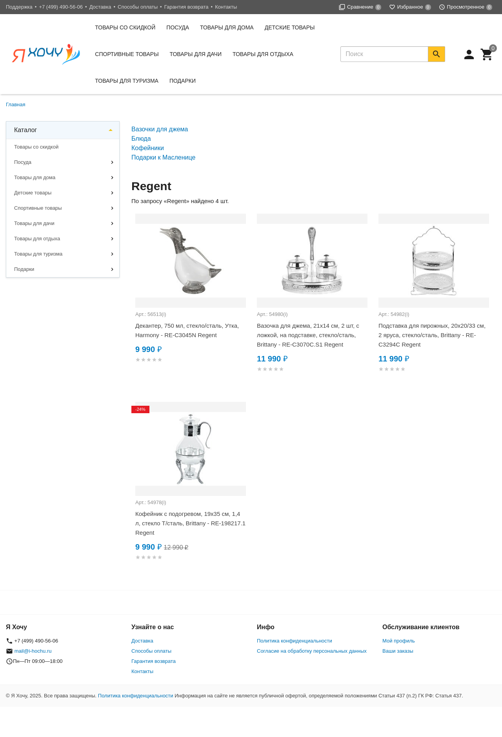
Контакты (226, 7)
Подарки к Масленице (163, 157)
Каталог (25, 130)
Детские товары (290, 27)
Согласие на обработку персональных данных (312, 651)
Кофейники (147, 148)
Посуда (177, 27)
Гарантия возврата (186, 7)
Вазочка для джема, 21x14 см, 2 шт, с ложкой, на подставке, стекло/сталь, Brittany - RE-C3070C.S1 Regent (308, 335)
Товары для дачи (196, 54)
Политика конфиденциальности (294, 641)
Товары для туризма (126, 81)
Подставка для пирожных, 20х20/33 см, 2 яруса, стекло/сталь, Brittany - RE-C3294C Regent (432, 335)
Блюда (141, 138)
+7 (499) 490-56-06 (61, 7)
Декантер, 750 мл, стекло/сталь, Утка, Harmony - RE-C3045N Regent (187, 330)
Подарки (182, 81)
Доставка (100, 7)
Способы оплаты (138, 7)
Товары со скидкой (125, 27)
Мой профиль (398, 641)
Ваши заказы (397, 651)
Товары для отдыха (263, 54)
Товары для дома (227, 27)
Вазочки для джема (159, 129)
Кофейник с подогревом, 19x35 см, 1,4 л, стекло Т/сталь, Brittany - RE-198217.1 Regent (190, 523)
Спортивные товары (126, 54)
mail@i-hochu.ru (33, 651)
